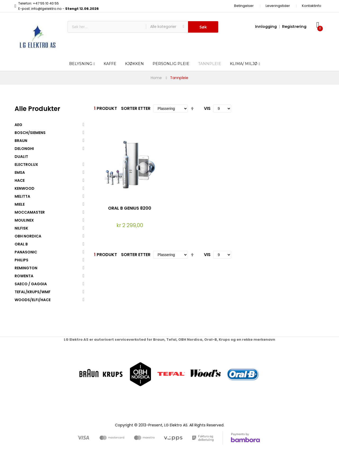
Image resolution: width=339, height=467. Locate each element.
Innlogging (266, 26)
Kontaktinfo (311, 5)
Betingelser (244, 5)
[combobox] (107, 26)
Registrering (294, 26)
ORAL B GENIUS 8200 (129, 208)
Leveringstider (278, 5)
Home (156, 77)
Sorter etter (135, 108)
